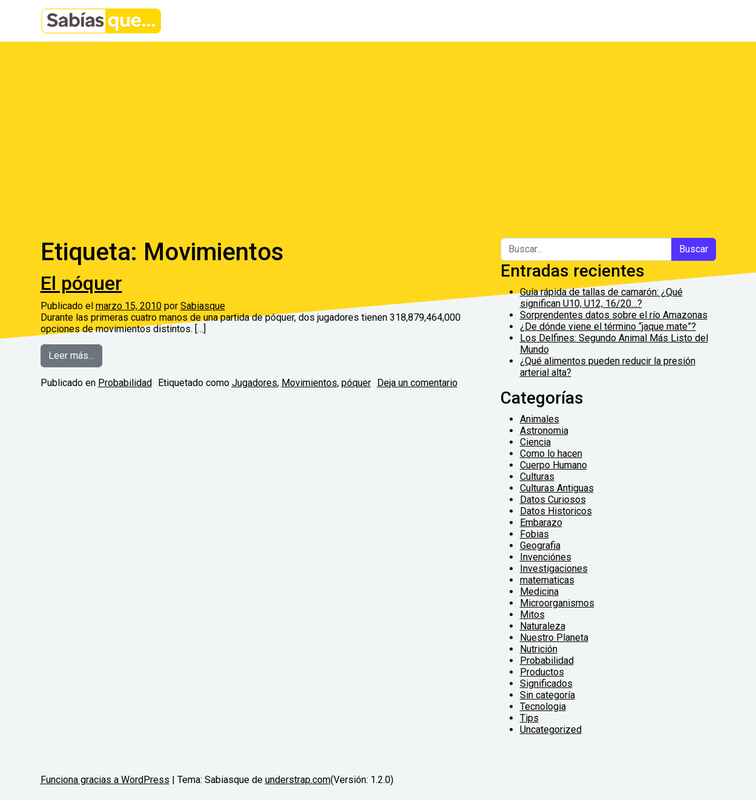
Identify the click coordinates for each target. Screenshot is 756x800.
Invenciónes (545, 557)
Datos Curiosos (553, 499)
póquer (356, 383)
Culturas (537, 476)
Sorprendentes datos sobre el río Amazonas (614, 315)
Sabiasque (202, 306)
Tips (529, 718)
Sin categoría (547, 695)
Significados (546, 683)
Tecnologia (543, 706)
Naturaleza (542, 626)
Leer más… (75, 354)
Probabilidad (125, 383)
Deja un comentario (417, 383)
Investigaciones (554, 568)
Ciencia (535, 442)
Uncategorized (551, 729)
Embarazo (541, 522)
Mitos (532, 614)
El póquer (81, 283)
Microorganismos (557, 603)
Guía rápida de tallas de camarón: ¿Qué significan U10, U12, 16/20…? (601, 297)
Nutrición (538, 649)
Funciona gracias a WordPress (105, 779)
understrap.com (297, 779)
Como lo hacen (551, 453)
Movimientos (309, 383)
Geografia (540, 545)
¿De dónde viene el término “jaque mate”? (608, 326)
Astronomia (544, 430)
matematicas (547, 580)
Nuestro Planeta (554, 637)
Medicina (539, 591)
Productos (542, 672)
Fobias (534, 534)
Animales (539, 419)
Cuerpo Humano (553, 465)
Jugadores (254, 383)
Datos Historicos (556, 511)
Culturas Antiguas (557, 488)
